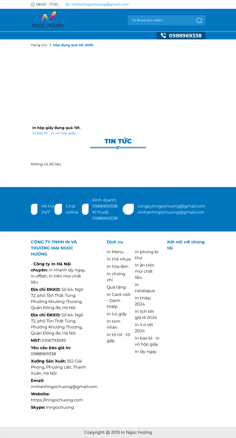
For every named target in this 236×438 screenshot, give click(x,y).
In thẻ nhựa (119, 259)
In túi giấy (117, 314)
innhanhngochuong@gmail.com (97, 4)
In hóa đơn (117, 266)
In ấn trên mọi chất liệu (145, 271)
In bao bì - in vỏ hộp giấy (54, 133)
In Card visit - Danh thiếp (119, 300)
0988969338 (181, 36)
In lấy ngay (146, 351)
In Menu (115, 251)
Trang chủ (39, 45)
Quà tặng (116, 287)
